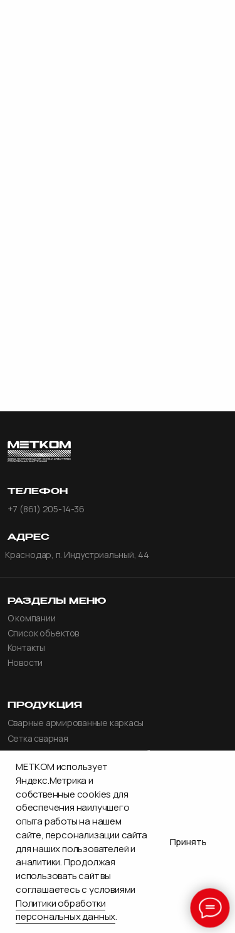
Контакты (26, 647)
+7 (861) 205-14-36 (46, 509)
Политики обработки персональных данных (65, 910)
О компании (32, 618)
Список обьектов (43, 633)
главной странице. (118, 220)
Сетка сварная (38, 738)
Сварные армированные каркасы (76, 723)
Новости (25, 662)
